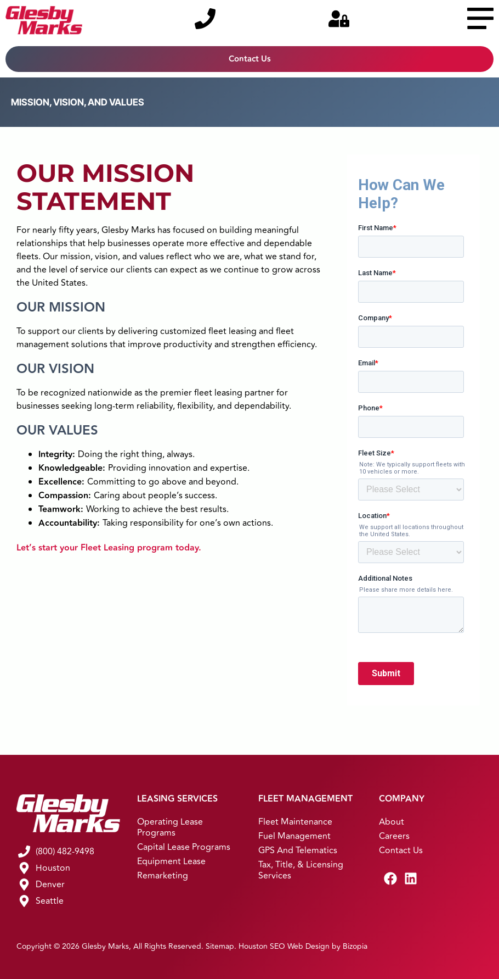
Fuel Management (294, 836)
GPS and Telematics (297, 850)
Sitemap (220, 946)
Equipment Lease (171, 861)
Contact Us (401, 850)
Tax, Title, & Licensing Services (300, 870)
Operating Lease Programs (170, 827)
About (391, 821)
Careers (394, 836)
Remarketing (162, 875)
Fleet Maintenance (295, 821)
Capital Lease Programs (183, 847)
